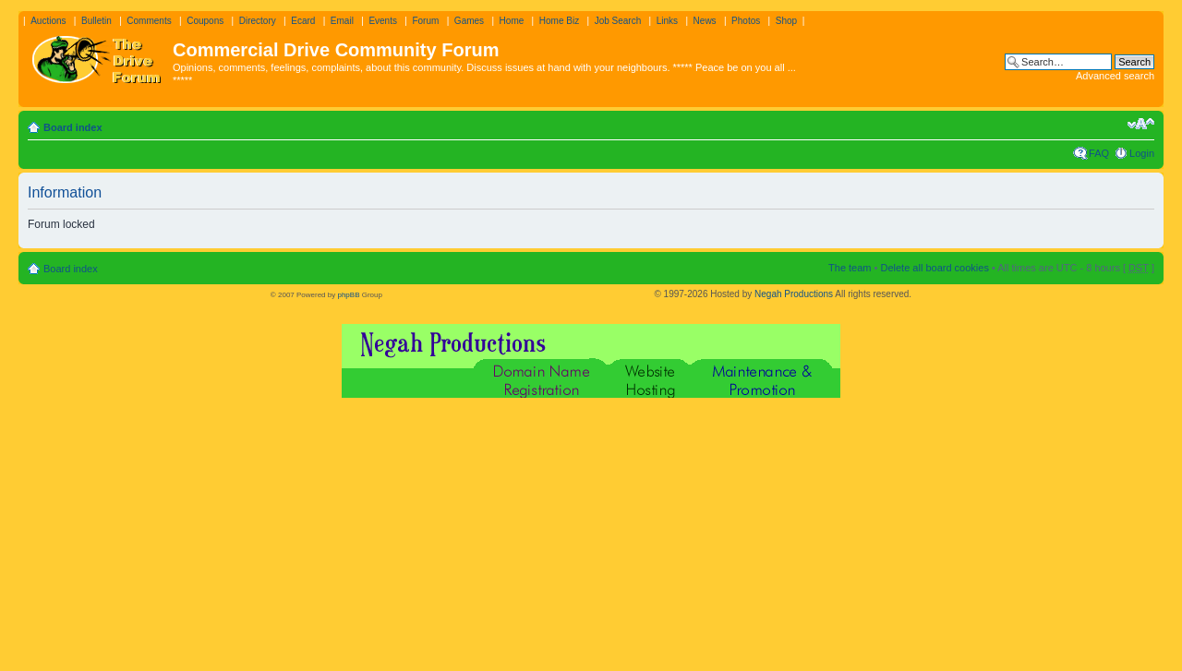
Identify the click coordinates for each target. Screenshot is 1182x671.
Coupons (205, 21)
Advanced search (1115, 75)
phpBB (348, 295)
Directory (257, 21)
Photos (745, 21)
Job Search (618, 21)
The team (849, 267)
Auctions (48, 21)
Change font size (1141, 123)
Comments (149, 21)
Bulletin (96, 21)
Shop (786, 21)
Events (382, 21)
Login (1141, 153)
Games (469, 21)
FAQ (1099, 153)
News (705, 21)
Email (342, 21)
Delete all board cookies (934, 267)
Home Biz (559, 21)
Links (667, 21)
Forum (425, 21)
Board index (73, 127)
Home (512, 21)
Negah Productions (793, 294)
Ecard (303, 21)
